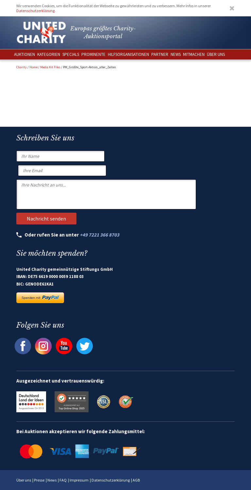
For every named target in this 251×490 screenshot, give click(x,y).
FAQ (63, 480)
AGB (136, 480)
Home (33, 67)
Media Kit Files (50, 67)
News (52, 480)
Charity (21, 67)
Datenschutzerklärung (35, 10)
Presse (39, 480)
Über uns (23, 480)
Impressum (79, 480)
